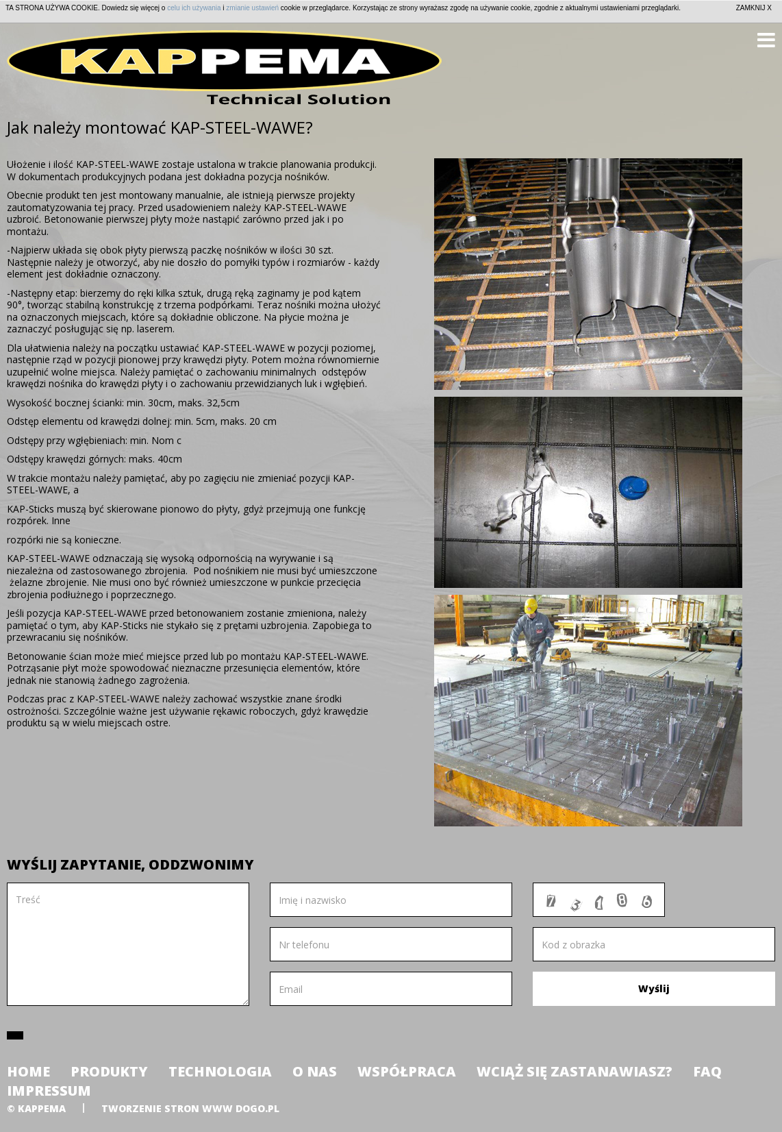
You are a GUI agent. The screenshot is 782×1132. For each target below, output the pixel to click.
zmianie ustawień (252, 8)
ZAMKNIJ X (754, 8)
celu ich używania (193, 8)
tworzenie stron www (167, 1108)
